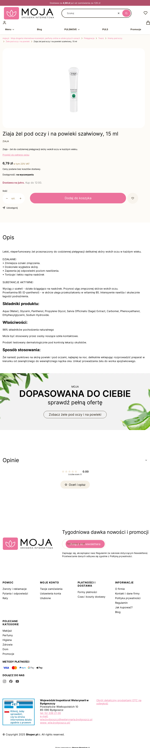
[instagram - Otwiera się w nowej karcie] (4, 681)
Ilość (5, 190)
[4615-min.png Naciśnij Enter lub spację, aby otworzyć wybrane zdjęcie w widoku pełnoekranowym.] (74, 89)
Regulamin (121, 602)
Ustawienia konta (50, 593)
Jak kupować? (124, 607)
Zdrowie (7, 644)
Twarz (101, 38)
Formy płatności (87, 592)
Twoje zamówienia (51, 588)
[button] (126, 13)
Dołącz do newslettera (85, 544)
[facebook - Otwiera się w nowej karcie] (11, 681)
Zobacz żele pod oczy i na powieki (75, 414)
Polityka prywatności (128, 598)
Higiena (7, 640)
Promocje (8, 653)
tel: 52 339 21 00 (50, 713)
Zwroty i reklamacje (15, 588)
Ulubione (45, 598)
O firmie (120, 588)
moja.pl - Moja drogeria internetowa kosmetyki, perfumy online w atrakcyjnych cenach (41, 38)
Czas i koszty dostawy (91, 596)
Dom (5, 649)
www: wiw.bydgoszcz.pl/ (55, 722)
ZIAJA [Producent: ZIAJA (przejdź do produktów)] (6, 141)
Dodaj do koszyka (78, 198)
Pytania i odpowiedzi (15, 593)
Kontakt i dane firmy (127, 593)
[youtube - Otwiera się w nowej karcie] (17, 681)
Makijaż (7, 630)
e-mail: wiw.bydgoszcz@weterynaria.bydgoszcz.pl (66, 718)
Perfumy (8, 635)
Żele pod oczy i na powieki (18, 41)
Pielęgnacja (89, 38)
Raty (5, 598)
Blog (118, 612)
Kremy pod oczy (115, 38)
